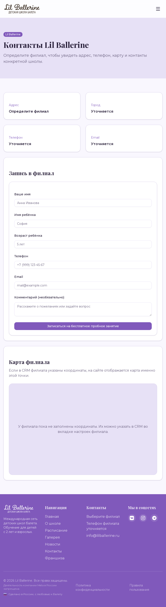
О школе (53, 523)
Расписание (56, 530)
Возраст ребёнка (28, 236)
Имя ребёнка (25, 215)
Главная (52, 517)
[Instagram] (143, 518)
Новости (52, 544)
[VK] (132, 518)
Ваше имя (22, 194)
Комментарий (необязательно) (39, 297)
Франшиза (54, 558)
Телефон (21, 256)
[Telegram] (154, 518)
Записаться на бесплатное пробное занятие (83, 326)
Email (18, 277)
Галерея (52, 537)
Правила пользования (139, 587)
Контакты (53, 551)
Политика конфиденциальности (93, 587)
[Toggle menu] (158, 9)
